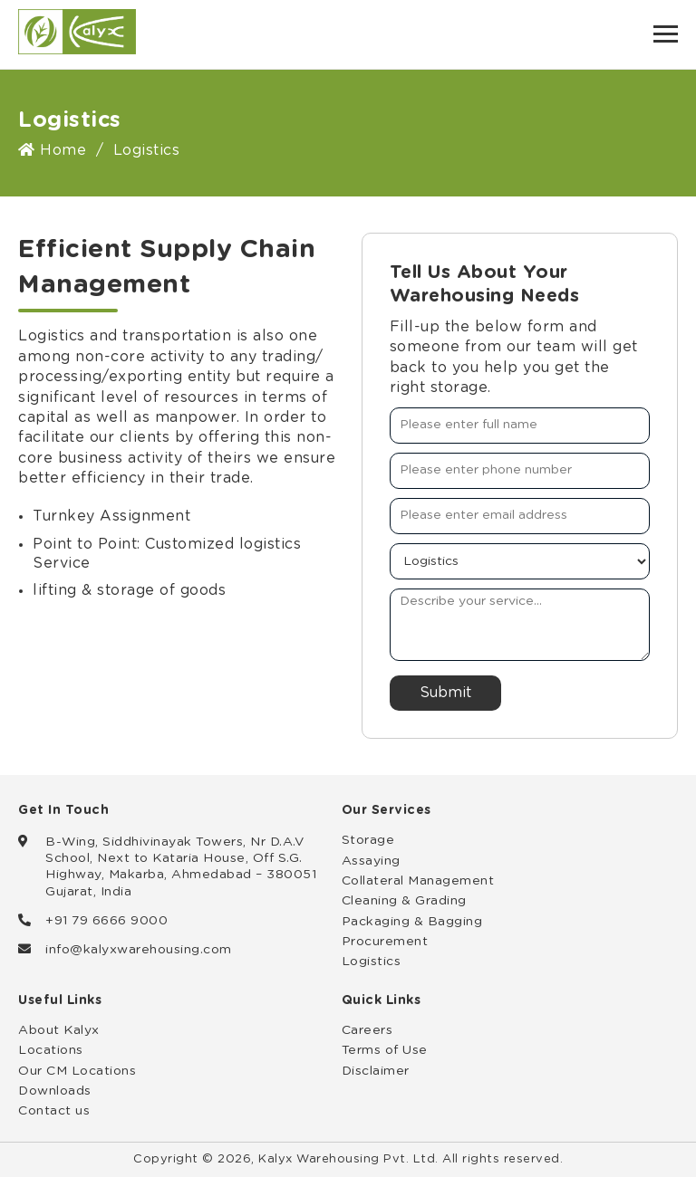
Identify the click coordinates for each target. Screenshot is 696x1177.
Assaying (371, 861)
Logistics (371, 961)
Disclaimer (376, 1071)
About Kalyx (59, 1030)
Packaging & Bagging (412, 921)
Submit (445, 692)
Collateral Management (418, 881)
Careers (367, 1030)
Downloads (55, 1091)
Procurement (385, 941)
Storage (368, 840)
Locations (50, 1050)
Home (52, 150)
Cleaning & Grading (404, 901)
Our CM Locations (77, 1071)
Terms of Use (385, 1050)
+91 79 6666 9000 (106, 920)
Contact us (54, 1111)
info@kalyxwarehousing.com (138, 949)
